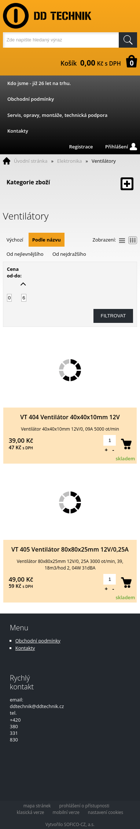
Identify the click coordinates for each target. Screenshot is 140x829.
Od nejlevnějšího (25, 254)
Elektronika (69, 161)
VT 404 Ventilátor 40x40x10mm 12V (69, 417)
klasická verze (30, 812)
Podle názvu (46, 239)
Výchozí (15, 239)
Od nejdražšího (69, 254)
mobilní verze (65, 812)
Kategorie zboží (70, 183)
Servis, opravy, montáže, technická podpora (57, 115)
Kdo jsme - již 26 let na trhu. (39, 83)
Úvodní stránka (31, 161)
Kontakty (17, 131)
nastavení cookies (105, 812)
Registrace (81, 146)
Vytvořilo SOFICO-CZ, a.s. (70, 824)
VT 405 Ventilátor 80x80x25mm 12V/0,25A (70, 549)
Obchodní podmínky (30, 99)
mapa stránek (37, 805)
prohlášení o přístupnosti (84, 805)
